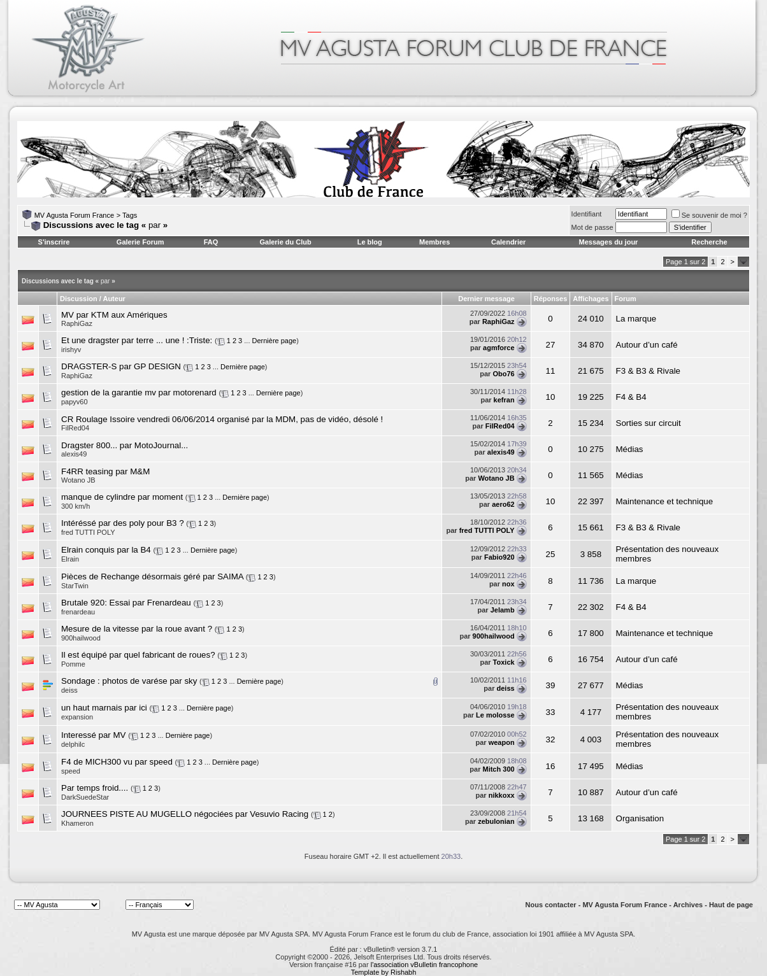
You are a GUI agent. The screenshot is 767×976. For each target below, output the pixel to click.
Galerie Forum (140, 242)
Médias (629, 449)
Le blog (369, 242)
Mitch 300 (498, 769)
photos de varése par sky (149, 681)
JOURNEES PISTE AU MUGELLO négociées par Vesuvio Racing (184, 814)
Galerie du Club (285, 242)
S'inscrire (54, 242)
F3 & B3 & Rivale (648, 371)
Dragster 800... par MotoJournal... (124, 445)
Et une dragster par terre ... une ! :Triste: (136, 340)
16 (551, 766)
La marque (636, 318)
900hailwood (81, 638)
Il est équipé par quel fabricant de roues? (138, 655)
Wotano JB (496, 478)
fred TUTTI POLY (487, 530)
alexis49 (501, 452)
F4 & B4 (631, 397)
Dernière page (274, 340)
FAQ (211, 242)
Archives (688, 905)
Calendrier (508, 242)
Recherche (709, 242)
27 (551, 345)
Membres (434, 242)
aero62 (503, 504)
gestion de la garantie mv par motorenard (139, 392)
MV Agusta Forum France (74, 215)
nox (508, 584)
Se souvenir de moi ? (709, 215)
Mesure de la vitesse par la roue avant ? (136, 628)
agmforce (499, 347)
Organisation (640, 818)
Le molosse (495, 715)
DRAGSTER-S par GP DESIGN (121, 366)
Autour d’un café (647, 345)
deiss (505, 688)
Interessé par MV (93, 735)
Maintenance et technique (664, 501)
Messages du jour (608, 242)
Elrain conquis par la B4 (106, 550)
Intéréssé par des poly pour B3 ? (122, 523)
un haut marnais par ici (104, 707)
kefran (504, 400)
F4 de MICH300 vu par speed (117, 762)
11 (551, 371)
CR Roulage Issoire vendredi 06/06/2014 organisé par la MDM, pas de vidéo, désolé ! (222, 419)
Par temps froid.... (94, 788)
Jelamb (503, 610)
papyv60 (74, 402)
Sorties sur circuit (648, 423)
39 (551, 685)
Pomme (73, 664)
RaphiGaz (76, 323)
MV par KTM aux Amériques (114, 315)
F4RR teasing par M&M (105, 471)
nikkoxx (502, 795)
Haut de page (731, 905)
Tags (129, 215)
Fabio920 (499, 557)
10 (551, 397)
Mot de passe (592, 227)
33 (551, 712)
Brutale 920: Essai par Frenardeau (126, 602)
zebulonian (496, 821)
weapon (502, 742)
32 (551, 739)
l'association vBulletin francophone (424, 964)
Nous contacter (551, 905)
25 (551, 554)
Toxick (504, 662)
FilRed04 (500, 426)
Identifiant (586, 214)
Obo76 (503, 374)
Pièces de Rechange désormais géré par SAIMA (152, 576)
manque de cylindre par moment (122, 497)
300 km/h (75, 506)
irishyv (71, 349)
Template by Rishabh (384, 972)
